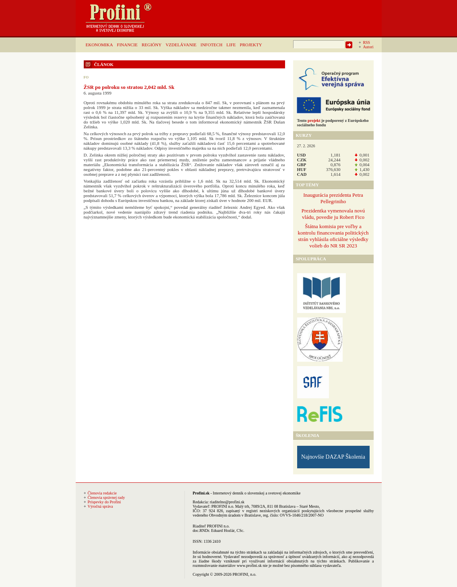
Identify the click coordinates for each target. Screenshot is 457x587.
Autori (368, 47)
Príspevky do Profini (104, 502)
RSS (366, 42)
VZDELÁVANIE (180, 44)
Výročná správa (100, 506)
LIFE (231, 44)
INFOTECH (211, 44)
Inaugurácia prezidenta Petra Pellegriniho (333, 198)
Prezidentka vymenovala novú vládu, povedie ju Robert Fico (333, 214)
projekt (314, 120)
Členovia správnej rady (106, 497)
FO (86, 77)
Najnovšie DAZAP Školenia (333, 457)
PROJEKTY (251, 44)
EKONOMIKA (99, 44)
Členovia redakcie (102, 493)
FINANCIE (127, 44)
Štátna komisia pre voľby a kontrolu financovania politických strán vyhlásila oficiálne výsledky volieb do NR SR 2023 (333, 236)
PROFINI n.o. (222, 506)
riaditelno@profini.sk (227, 502)
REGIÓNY (152, 44)
